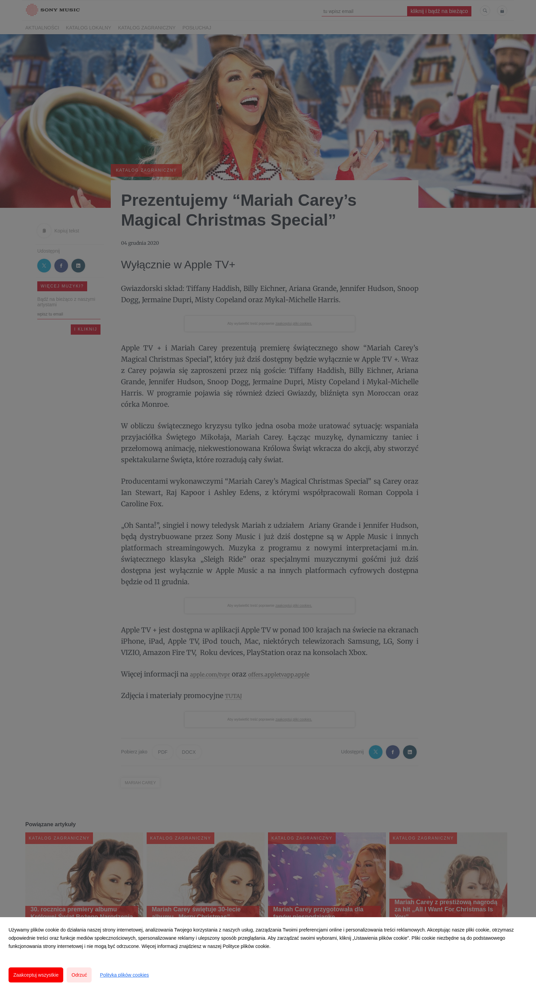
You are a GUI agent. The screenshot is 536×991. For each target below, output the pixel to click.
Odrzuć (79, 975)
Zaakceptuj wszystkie (35, 975)
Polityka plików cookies (124, 975)
